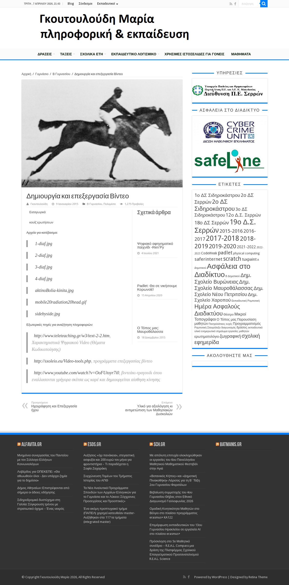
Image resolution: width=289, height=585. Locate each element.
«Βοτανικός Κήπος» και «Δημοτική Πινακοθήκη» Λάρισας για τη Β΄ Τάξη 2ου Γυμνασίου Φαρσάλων (174, 480)
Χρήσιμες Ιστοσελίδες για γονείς (194, 54)
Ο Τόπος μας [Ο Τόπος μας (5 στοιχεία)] (226, 319)
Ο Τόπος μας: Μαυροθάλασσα (150, 330)
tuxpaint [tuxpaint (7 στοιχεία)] (249, 259)
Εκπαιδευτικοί (106, 3)
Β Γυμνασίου (61, 74)
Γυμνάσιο (41, 74)
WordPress (219, 577)
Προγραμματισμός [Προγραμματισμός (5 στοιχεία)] (247, 324)
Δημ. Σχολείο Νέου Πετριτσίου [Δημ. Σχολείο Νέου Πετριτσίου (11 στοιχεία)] (229, 291)
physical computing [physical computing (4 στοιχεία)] (246, 253)
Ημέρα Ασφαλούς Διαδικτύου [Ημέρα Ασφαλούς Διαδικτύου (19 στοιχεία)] (217, 310)
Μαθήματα (241, 54)
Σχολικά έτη (91, 54)
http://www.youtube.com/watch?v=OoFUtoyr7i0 (76, 372)
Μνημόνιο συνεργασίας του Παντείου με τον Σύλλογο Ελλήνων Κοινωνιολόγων (42, 459)
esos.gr (94, 445)
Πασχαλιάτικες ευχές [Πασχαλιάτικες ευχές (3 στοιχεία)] (220, 324)
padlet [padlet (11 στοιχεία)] (225, 253)
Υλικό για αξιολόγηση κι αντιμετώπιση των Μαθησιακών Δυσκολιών (148, 408)
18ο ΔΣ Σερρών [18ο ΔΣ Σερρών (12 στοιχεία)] (212, 223)
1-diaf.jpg (43, 243)
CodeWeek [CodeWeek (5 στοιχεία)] (209, 253)
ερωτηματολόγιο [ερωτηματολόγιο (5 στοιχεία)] (207, 336)
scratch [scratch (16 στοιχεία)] (232, 259)
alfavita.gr (31, 445)
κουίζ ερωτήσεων (41, 222)
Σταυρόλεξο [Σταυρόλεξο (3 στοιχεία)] (213, 327)
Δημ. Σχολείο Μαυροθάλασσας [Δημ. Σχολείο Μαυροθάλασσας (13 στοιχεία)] (224, 285)
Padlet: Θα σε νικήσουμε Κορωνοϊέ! (157, 287)
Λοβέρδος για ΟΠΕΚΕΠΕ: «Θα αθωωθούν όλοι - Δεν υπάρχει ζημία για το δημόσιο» (42, 476)
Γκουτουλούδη (39, 204)
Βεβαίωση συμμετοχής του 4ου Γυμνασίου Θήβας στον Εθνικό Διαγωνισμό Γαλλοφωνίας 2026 (171, 496)
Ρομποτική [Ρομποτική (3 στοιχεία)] (201, 327)
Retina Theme (258, 577)
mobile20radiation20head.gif (60, 302)
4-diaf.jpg (43, 278)
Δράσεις (45, 54)
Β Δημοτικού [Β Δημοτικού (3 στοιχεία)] (232, 276)
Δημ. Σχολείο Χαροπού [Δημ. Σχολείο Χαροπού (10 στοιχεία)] (226, 297)
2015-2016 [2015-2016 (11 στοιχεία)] (231, 231)
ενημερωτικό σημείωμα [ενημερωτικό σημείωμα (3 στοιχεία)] (214, 331)
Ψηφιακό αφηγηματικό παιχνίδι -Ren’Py (155, 245)
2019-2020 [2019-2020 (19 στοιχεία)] (222, 246)
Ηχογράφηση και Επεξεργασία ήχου (56, 406)
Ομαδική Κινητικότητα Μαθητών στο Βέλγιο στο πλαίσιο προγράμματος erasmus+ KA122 (174, 513)
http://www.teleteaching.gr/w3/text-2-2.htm (72, 335)
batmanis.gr (231, 445)
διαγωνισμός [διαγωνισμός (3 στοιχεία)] (228, 327)
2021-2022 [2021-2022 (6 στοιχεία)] (246, 247)
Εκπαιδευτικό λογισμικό (133, 54)
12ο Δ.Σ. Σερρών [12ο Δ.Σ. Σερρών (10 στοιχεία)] (243, 215)
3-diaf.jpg (43, 267)
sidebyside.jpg (47, 313)
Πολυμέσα (109, 204)
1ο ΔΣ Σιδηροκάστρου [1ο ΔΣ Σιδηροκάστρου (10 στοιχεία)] (217, 195)
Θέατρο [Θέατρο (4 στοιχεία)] (229, 314)
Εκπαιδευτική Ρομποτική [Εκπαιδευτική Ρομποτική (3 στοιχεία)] (246, 300)
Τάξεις (66, 54)
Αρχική (28, 53)
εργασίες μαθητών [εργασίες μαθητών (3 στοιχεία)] (238, 331)
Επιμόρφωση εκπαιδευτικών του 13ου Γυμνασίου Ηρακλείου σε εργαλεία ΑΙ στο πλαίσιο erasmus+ (175, 529)
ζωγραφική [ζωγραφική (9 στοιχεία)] (230, 336)
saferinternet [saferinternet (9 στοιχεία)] (209, 259)
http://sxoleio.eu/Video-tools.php (62, 361)
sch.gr (159, 445)
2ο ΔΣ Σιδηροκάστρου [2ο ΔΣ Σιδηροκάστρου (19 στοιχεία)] (215, 205)
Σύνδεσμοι (85, 3)
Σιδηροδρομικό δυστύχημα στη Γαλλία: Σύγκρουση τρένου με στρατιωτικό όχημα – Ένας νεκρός (40, 504)
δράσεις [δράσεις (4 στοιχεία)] (241, 327)
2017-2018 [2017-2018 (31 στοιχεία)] (222, 238)
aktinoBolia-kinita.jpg (54, 290)
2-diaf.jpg (43, 255)
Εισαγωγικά (37, 212)
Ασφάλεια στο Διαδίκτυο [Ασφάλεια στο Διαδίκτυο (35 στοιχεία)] (223, 270)
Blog (71, 3)
